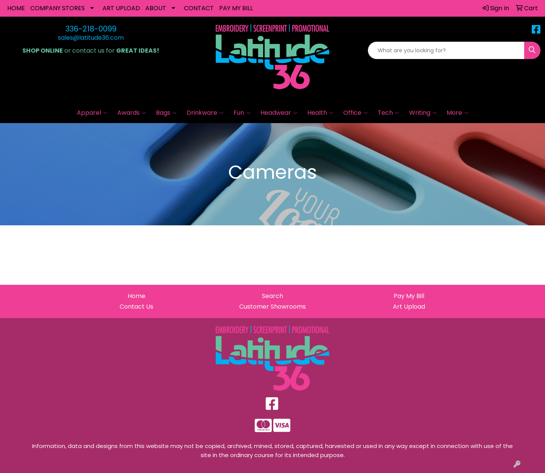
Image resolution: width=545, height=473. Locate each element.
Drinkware (205, 112)
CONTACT (199, 8)
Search (272, 296)
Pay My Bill (409, 296)
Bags (166, 112)
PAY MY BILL (236, 8)
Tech (388, 112)
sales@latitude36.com (91, 37)
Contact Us (136, 306)
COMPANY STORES (57, 8)
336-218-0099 (91, 28)
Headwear (278, 112)
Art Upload (409, 306)
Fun (242, 112)
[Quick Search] (446, 50)
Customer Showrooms (272, 306)
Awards (131, 112)
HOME (16, 8)
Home (136, 296)
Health (320, 112)
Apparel (92, 112)
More (458, 112)
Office (355, 112)
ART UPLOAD (121, 8)
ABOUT (155, 8)
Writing (423, 112)
